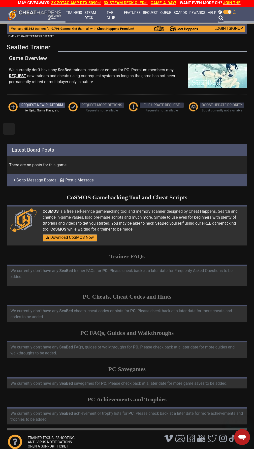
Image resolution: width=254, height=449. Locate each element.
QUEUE (165, 13)
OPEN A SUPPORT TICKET (48, 446)
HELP (212, 13)
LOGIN (220, 28)
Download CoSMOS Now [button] (70, 237)
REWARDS (197, 13)
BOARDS (180, 13)
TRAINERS (74, 13)
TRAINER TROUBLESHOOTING (51, 438)
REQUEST (150, 13)
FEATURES (132, 13)
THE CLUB (111, 15)
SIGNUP (236, 28)
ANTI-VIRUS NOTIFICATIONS (50, 442)
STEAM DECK (90, 15)
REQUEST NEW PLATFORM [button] (42, 105)
